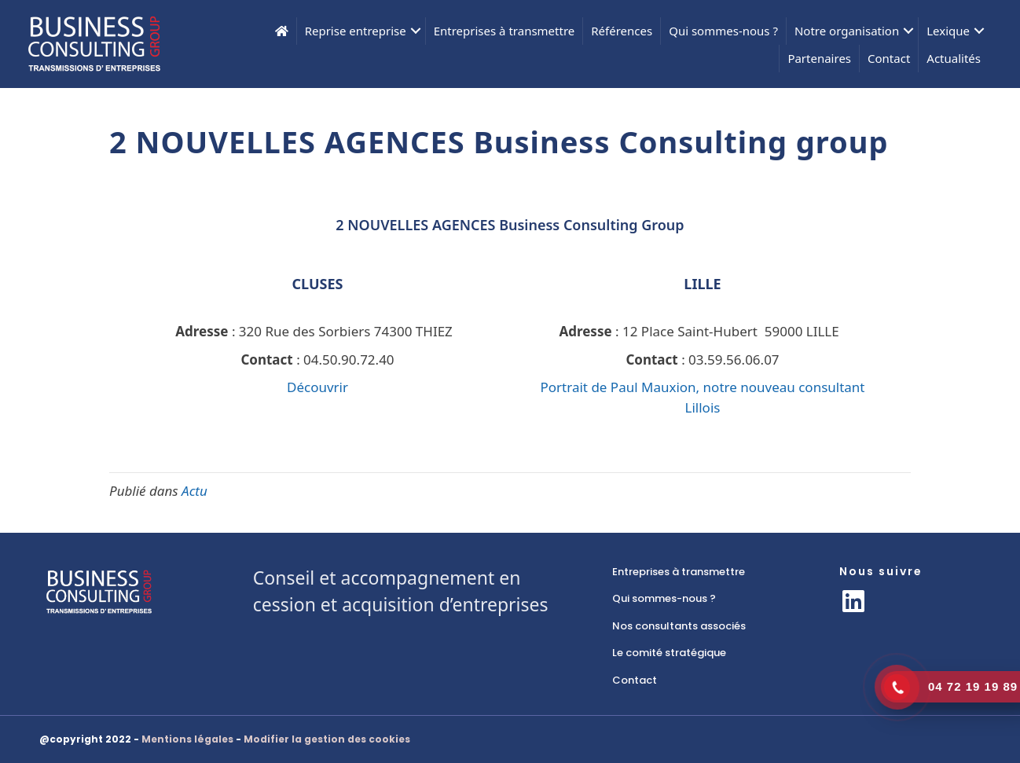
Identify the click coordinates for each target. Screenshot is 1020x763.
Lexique (948, 31)
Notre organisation (846, 31)
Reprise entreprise (355, 31)
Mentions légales (187, 739)
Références (621, 31)
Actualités (953, 58)
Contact (889, 58)
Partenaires (819, 58)
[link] (710, 572)
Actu (194, 491)
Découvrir (317, 387)
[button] (415, 31)
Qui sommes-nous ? (723, 31)
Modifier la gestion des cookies (327, 739)
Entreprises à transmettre (504, 31)
